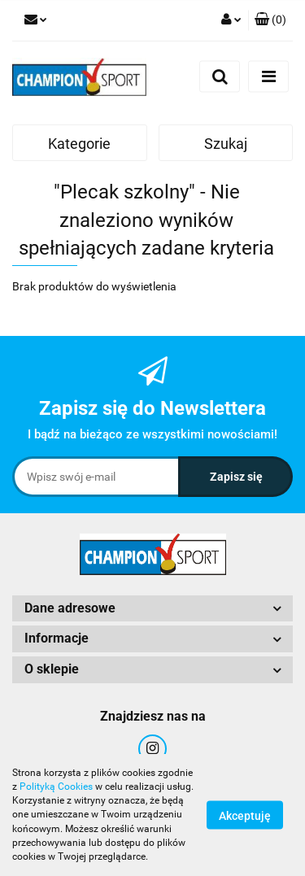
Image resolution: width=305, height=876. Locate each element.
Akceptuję (245, 815)
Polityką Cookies (56, 786)
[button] (270, 20)
